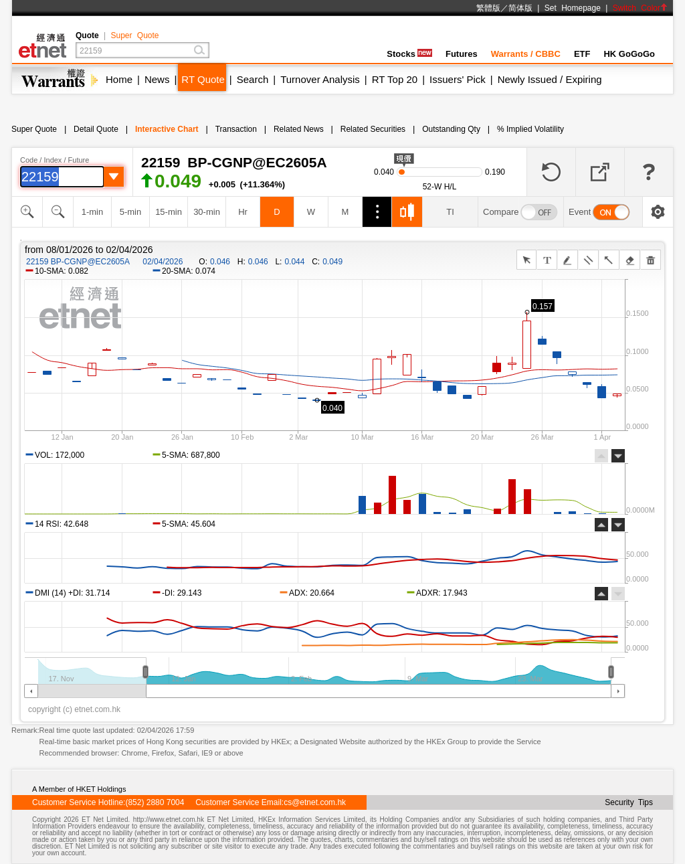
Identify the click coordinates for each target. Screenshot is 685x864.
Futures (462, 54)
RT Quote (202, 79)
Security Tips (629, 802)
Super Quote (134, 35)
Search (253, 79)
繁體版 (488, 8)
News (157, 79)
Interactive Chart (167, 129)
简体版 (520, 8)
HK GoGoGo (629, 54)
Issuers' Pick (457, 79)
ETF (582, 54)
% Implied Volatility (530, 129)
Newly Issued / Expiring (550, 79)
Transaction (236, 129)
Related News (299, 129)
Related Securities (372, 129)
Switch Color (640, 8)
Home (119, 79)
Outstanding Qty (451, 129)
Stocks (409, 54)
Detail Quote (96, 129)
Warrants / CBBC (526, 54)
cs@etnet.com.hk (315, 802)
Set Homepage (573, 8)
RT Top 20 (394, 79)
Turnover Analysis (320, 79)
